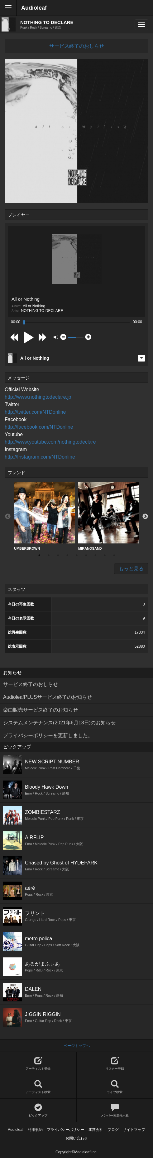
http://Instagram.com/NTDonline (40, 457)
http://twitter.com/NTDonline (35, 412)
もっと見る (131, 568)
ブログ (113, 1129)
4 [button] (67, 555)
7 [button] (95, 555)
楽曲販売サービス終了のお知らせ (40, 710)
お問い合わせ (76, 1138)
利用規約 (35, 1129)
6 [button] (86, 555)
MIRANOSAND (108, 516)
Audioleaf (34, 8)
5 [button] (77, 555)
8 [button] (105, 555)
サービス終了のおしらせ (76, 46)
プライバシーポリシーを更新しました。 (48, 735)
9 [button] (114, 555)
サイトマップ (134, 1129)
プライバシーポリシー (65, 1129)
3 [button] (58, 555)
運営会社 (95, 1129)
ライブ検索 (115, 1087)
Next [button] (145, 516)
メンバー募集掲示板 (115, 1110)
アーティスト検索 (38, 1087)
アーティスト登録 (38, 1063)
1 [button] (39, 555)
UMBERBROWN (44, 516)
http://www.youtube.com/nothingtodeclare (50, 442)
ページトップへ (77, 1046)
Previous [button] (8, 516)
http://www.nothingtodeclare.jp (38, 397)
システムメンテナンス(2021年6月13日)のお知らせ (59, 722)
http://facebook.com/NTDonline (39, 427)
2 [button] (48, 555)
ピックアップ (38, 1110)
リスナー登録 (115, 1063)
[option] (44, 516)
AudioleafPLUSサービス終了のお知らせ (47, 697)
